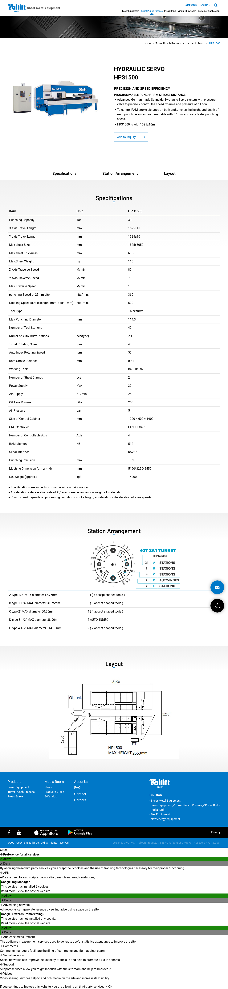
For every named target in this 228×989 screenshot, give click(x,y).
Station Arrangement (120, 173)
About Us (81, 782)
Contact (80, 794)
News (48, 787)
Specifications (64, 173)
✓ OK (108, 986)
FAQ (77, 788)
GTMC (131, 842)
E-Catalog (51, 796)
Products (14, 782)
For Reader (213, 842)
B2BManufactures (170, 842)
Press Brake (170, 11)
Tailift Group (190, 5)
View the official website (34, 891)
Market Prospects (194, 842)
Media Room (54, 782)
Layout (170, 173)
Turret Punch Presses (152, 11)
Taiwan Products (147, 842)
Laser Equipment (130, 11)
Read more (8, 891)
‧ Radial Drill (157, 810)
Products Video (54, 792)
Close (3, 850)
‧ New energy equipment (164, 819)
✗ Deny (5, 863)
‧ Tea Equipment (159, 814)
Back (217, 606)
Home (147, 43)
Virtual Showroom (187, 11)
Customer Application (208, 11)
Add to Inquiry (131, 137)
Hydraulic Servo (195, 43)
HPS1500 (214, 43)
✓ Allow (5, 859)
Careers (80, 800)
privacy (215, 832)
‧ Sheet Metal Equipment (165, 800)
